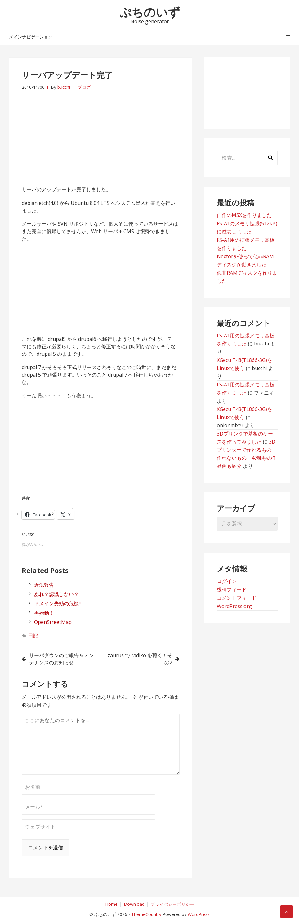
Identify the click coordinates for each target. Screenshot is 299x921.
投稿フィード (232, 589)
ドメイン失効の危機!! (57, 603)
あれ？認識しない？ (56, 594)
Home (111, 904)
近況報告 (44, 584)
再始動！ (44, 612)
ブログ (84, 87)
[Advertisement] (101, 134)
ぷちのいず (149, 12)
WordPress (199, 914)
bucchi (63, 87)
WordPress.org (234, 606)
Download (134, 904)
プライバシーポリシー (172, 904)
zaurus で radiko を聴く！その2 (140, 659)
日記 (33, 635)
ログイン (227, 581)
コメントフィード (237, 597)
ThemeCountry (146, 914)
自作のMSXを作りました (244, 215)
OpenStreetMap (53, 622)
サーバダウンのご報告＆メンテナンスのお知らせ (61, 659)
